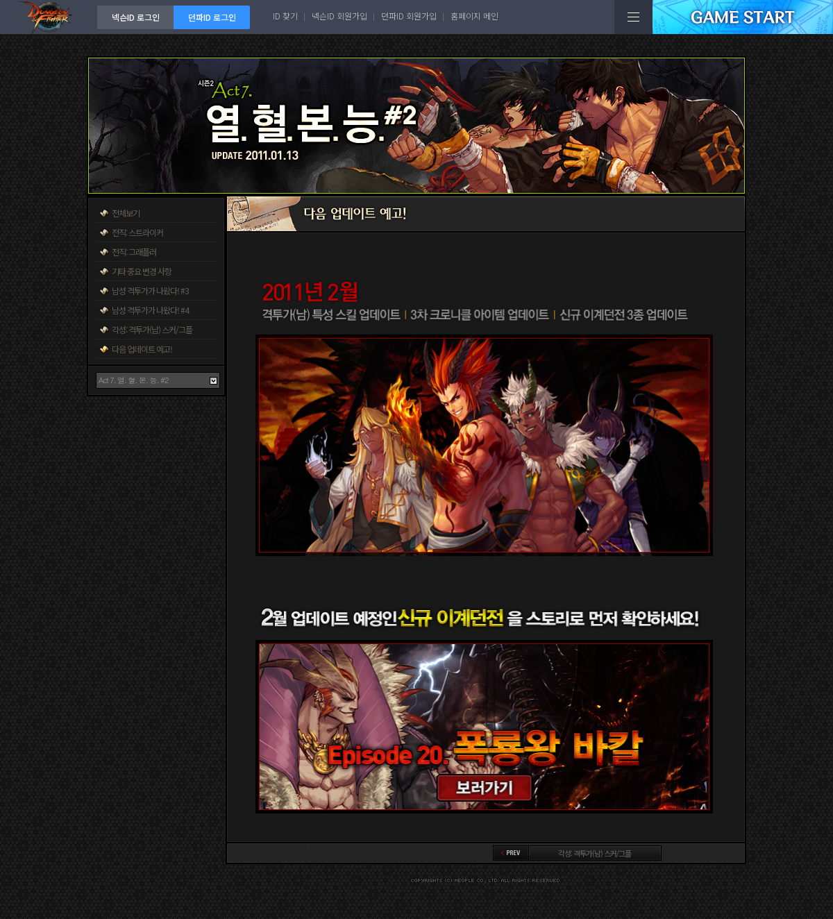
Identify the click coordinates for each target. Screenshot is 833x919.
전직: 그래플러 (134, 252)
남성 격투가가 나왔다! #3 (150, 290)
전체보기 (126, 213)
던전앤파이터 (48, 17)
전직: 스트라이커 (137, 232)
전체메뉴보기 (633, 17)
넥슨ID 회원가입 (339, 16)
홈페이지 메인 (474, 16)
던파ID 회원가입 (409, 16)
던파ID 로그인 (212, 17)
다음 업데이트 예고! (142, 349)
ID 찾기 (285, 16)
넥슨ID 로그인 (136, 17)
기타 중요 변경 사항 (141, 271)
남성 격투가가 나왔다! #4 (150, 310)
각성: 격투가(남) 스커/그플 (152, 329)
